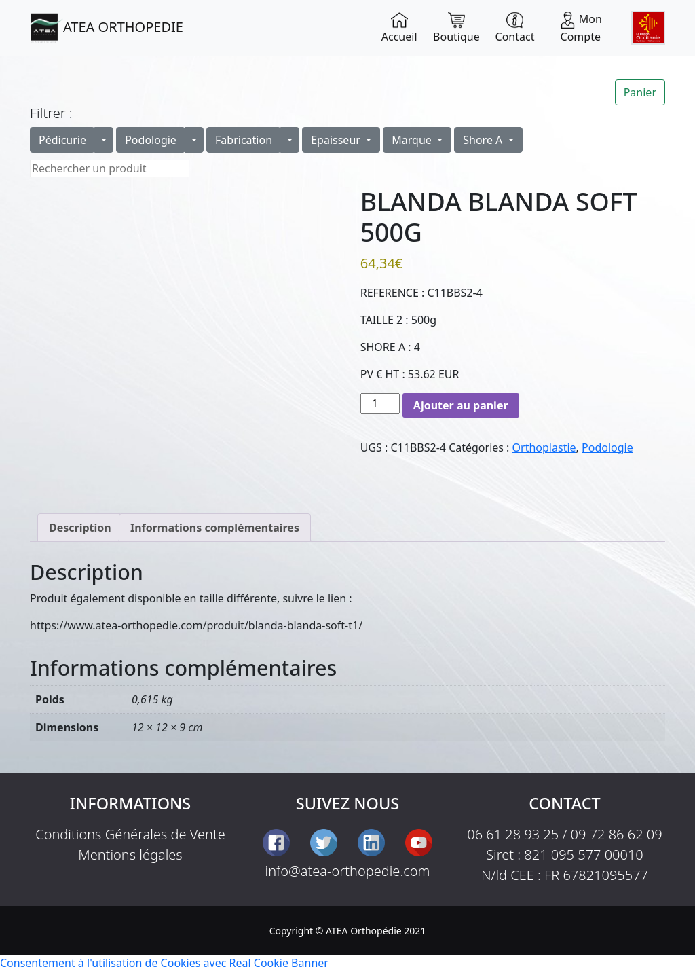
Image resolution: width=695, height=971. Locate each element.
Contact (515, 28)
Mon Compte (580, 28)
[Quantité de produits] (380, 403)
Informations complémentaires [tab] (214, 527)
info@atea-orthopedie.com (347, 871)
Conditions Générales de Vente (130, 834)
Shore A (484, 139)
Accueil (399, 28)
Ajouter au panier (460, 405)
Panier (640, 92)
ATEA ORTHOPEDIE (106, 27)
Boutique (456, 28)
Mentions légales (130, 854)
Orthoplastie (544, 447)
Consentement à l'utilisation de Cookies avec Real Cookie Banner (164, 962)
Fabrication (243, 139)
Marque (413, 139)
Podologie (150, 139)
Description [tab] (80, 527)
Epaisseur (337, 139)
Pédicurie (62, 139)
